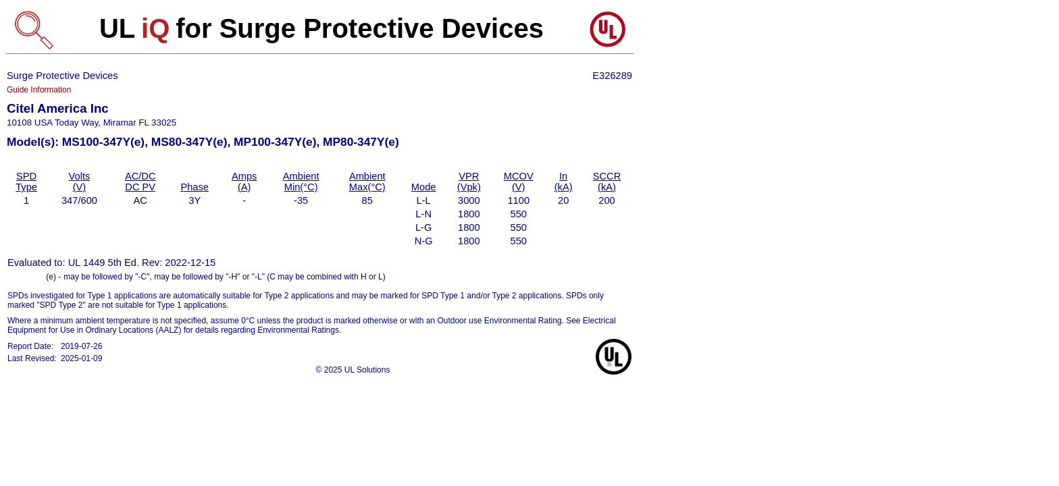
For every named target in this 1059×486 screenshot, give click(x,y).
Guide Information (39, 89)
